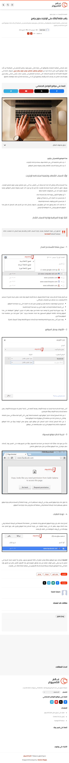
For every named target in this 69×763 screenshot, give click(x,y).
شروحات (47, 574)
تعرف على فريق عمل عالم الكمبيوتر (55, 712)
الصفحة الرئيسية (62, 14)
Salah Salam (42, 30)
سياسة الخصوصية (60, 720)
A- (28, 33)
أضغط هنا (47, 233)
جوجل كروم (53, 14)
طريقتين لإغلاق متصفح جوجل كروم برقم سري (28, 70)
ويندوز (39, 574)
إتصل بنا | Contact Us (60, 716)
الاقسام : (64, 692)
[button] (57, 583)
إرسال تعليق (60, 616)
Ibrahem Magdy (42, 760)
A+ (31, 33)
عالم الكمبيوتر (27, 756)
